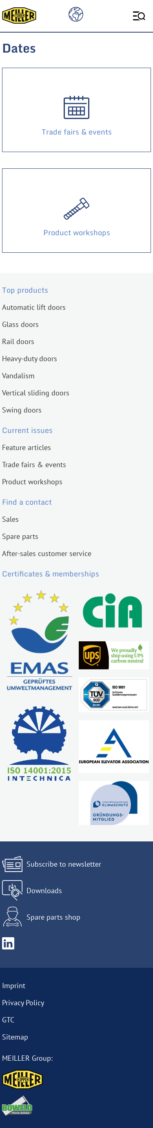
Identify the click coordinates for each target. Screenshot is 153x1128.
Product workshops (32, 481)
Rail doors (18, 341)
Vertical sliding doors (35, 392)
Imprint (13, 985)
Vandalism (18, 375)
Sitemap (15, 1037)
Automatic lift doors (34, 307)
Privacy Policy (23, 1002)
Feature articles (26, 447)
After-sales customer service (46, 553)
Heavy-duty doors (29, 358)
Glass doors (20, 324)
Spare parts (20, 536)
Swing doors (22, 410)
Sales (10, 519)
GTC (8, 1019)
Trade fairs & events (34, 464)
